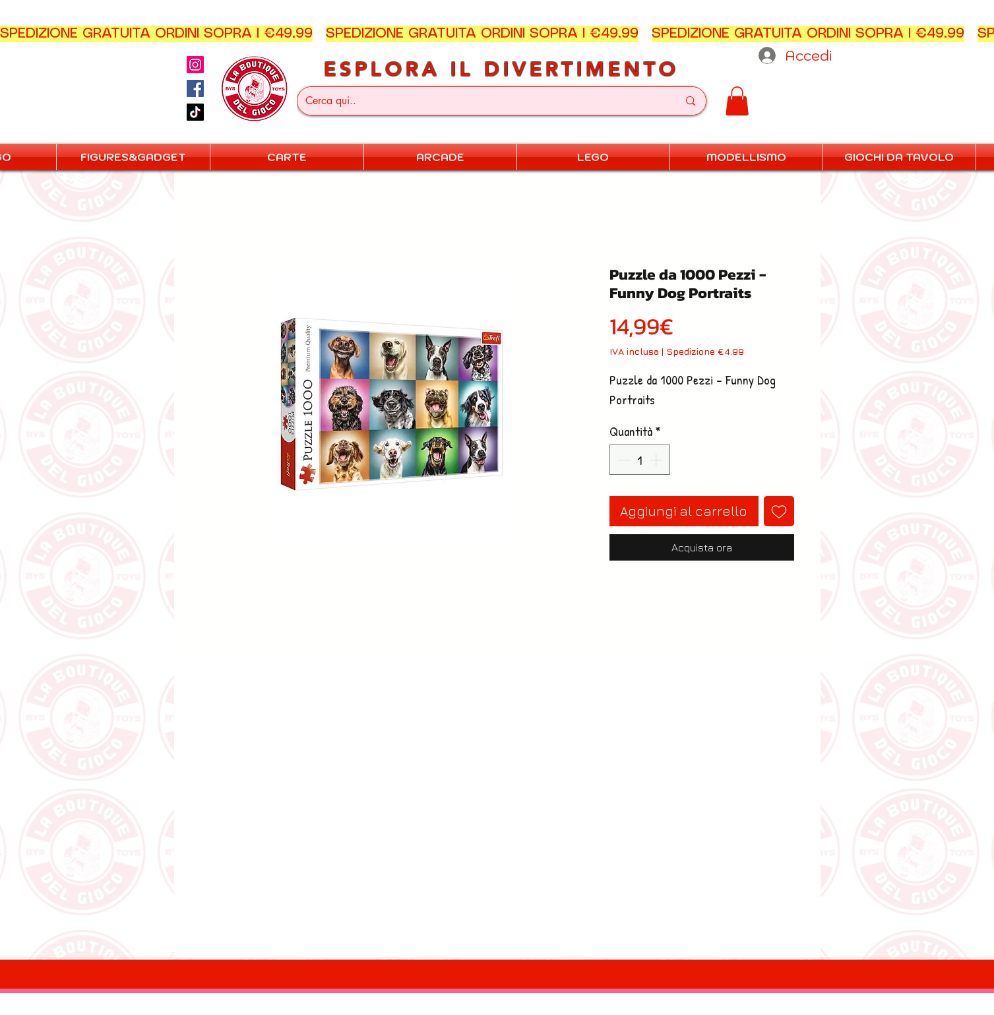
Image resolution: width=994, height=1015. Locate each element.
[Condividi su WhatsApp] (643, 608)
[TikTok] (195, 112)
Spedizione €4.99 (705, 351)
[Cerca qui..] (482, 101)
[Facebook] (195, 88)
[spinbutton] (640, 459)
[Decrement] (622, 459)
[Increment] (657, 459)
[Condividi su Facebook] (618, 608)
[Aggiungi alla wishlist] (779, 511)
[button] (737, 100)
